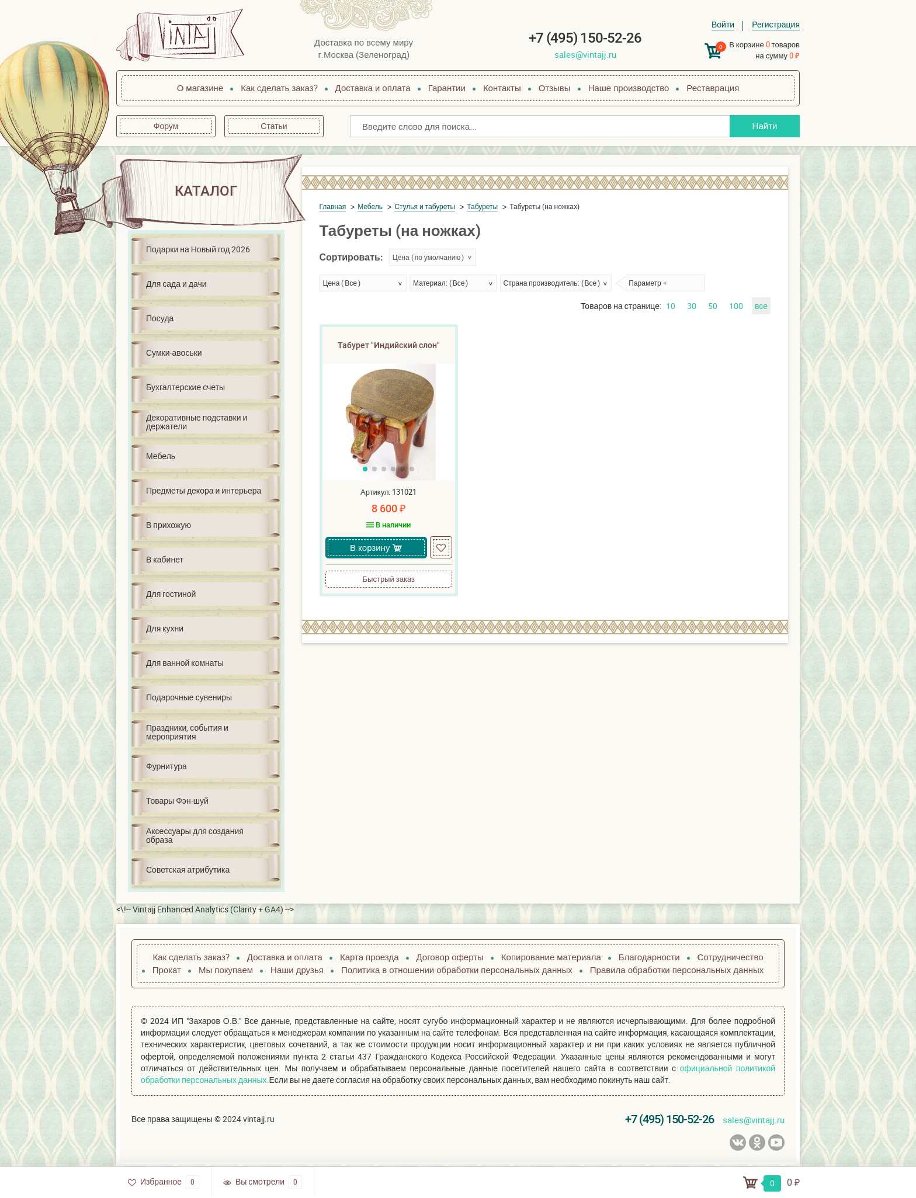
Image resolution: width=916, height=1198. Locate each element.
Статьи (274, 125)
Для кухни (164, 628)
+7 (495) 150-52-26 (585, 38)
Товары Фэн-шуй (177, 800)
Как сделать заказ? (279, 87)
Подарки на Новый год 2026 (198, 249)
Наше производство (628, 87)
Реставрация (712, 87)
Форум (166, 125)
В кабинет (164, 559)
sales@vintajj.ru (585, 54)
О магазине (200, 87)
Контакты (502, 87)
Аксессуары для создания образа (195, 835)
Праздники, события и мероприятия (187, 732)
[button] (365, 469)
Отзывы (555, 87)
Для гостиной (171, 593)
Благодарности (649, 957)
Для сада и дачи (176, 283)
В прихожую (168, 524)
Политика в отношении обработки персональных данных (456, 969)
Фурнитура (166, 766)
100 (736, 305)
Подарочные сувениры (189, 697)
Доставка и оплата (373, 87)
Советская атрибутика (188, 869)
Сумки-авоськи (174, 352)
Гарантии (447, 87)
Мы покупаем (226, 969)
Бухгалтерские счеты (185, 387)
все (761, 305)
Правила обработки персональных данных (677, 969)
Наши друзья (297, 969)
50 (712, 305)
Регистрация (776, 24)
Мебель (160, 455)
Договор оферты (450, 957)
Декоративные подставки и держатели (196, 422)
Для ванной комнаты (185, 662)
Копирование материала (551, 957)
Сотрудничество (731, 957)
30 (691, 305)
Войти (723, 24)
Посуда (160, 318)
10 (670, 305)
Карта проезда (369, 957)
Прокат (166, 969)
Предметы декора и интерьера (203, 490)
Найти (765, 125)
